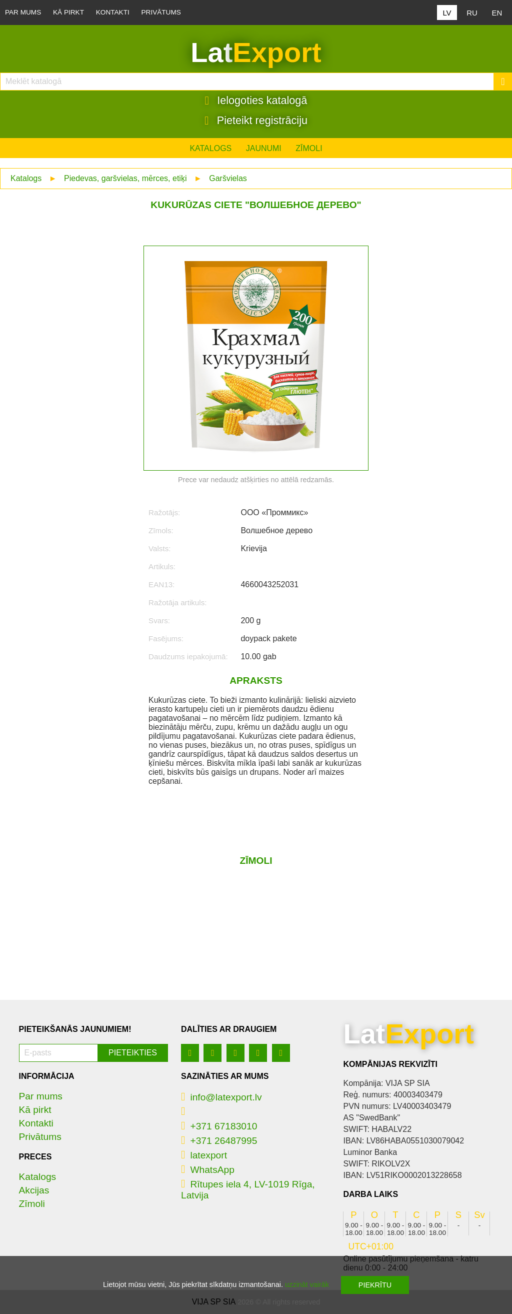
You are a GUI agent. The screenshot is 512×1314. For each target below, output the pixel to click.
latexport (204, 1155)
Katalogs (211, 148)
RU (472, 13)
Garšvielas (228, 178)
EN (497, 13)
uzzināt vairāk (307, 1284)
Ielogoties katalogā (256, 100)
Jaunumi (264, 148)
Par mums (23, 12)
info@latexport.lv (221, 1097)
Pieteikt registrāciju (256, 120)
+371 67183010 (219, 1126)
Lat (255, 53)
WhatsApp (207, 1169)
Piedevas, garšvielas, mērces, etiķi (125, 178)
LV (446, 13)
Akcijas (34, 1190)
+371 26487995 (219, 1140)
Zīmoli (309, 148)
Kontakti (113, 12)
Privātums (161, 12)
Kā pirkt (68, 12)
